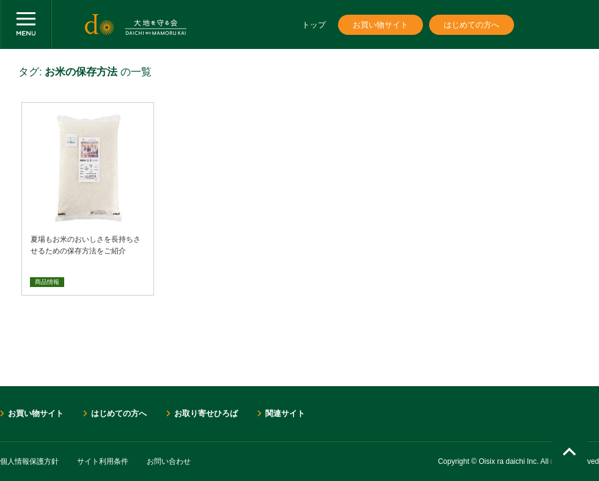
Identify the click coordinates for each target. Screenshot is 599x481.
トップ (314, 24)
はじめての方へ (471, 24)
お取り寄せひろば (206, 413)
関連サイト (285, 413)
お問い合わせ (169, 461)
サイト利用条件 (102, 461)
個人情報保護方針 (29, 461)
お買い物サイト (380, 24)
